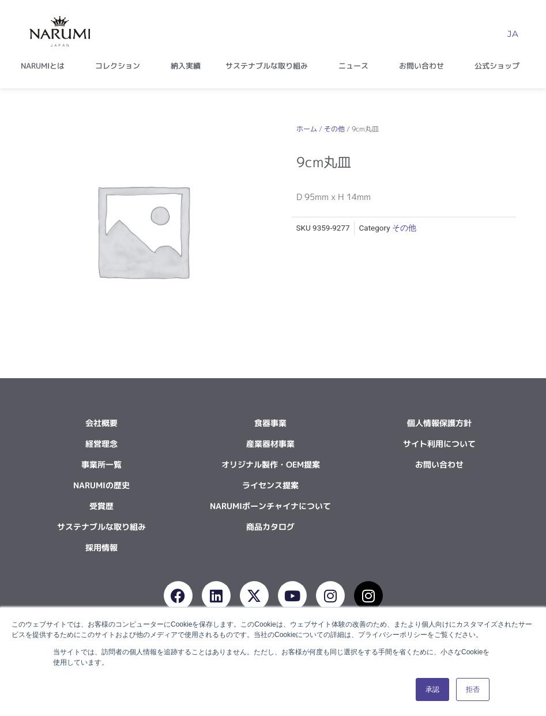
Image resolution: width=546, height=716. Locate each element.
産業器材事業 (270, 443)
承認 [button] (432, 689)
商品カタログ (270, 526)
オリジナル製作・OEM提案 (270, 464)
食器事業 (270, 422)
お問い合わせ (439, 464)
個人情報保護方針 (439, 422)
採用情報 (101, 547)
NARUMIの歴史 (101, 485)
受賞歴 (101, 505)
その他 (334, 129)
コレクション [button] (120, 65)
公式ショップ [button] (500, 65)
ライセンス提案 (270, 485)
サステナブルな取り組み (101, 526)
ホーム (306, 129)
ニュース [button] (356, 65)
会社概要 (101, 422)
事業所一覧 (101, 464)
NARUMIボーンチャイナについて (270, 505)
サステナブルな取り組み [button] (269, 65)
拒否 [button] (473, 689)
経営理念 (101, 443)
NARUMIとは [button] (45, 65)
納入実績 (186, 66)
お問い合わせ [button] (424, 65)
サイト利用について (439, 443)
